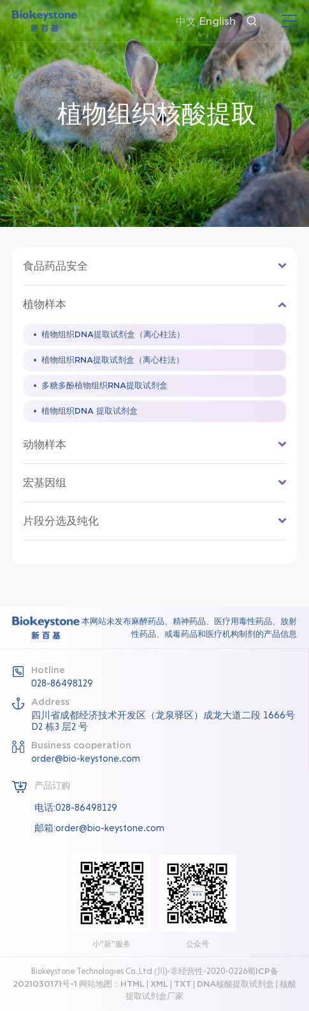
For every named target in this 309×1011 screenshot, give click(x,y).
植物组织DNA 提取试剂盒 (89, 411)
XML (159, 984)
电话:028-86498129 (75, 807)
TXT (182, 984)
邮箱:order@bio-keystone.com (99, 828)
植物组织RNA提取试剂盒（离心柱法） (112, 360)
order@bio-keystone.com (85, 758)
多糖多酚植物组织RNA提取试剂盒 (104, 385)
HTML (132, 984)
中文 (186, 21)
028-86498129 (62, 683)
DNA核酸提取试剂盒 (235, 984)
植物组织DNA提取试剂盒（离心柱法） (113, 334)
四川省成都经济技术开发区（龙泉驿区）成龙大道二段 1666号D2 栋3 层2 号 (163, 720)
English (217, 21)
